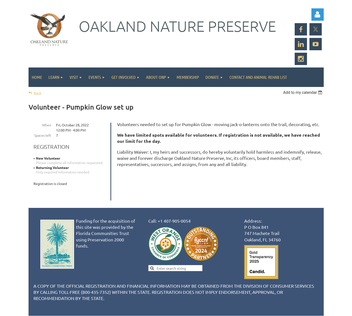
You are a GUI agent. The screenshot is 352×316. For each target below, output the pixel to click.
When (46, 125)
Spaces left (42, 135)
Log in (317, 14)
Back (37, 93)
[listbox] (303, 92)
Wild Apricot (265, 310)
